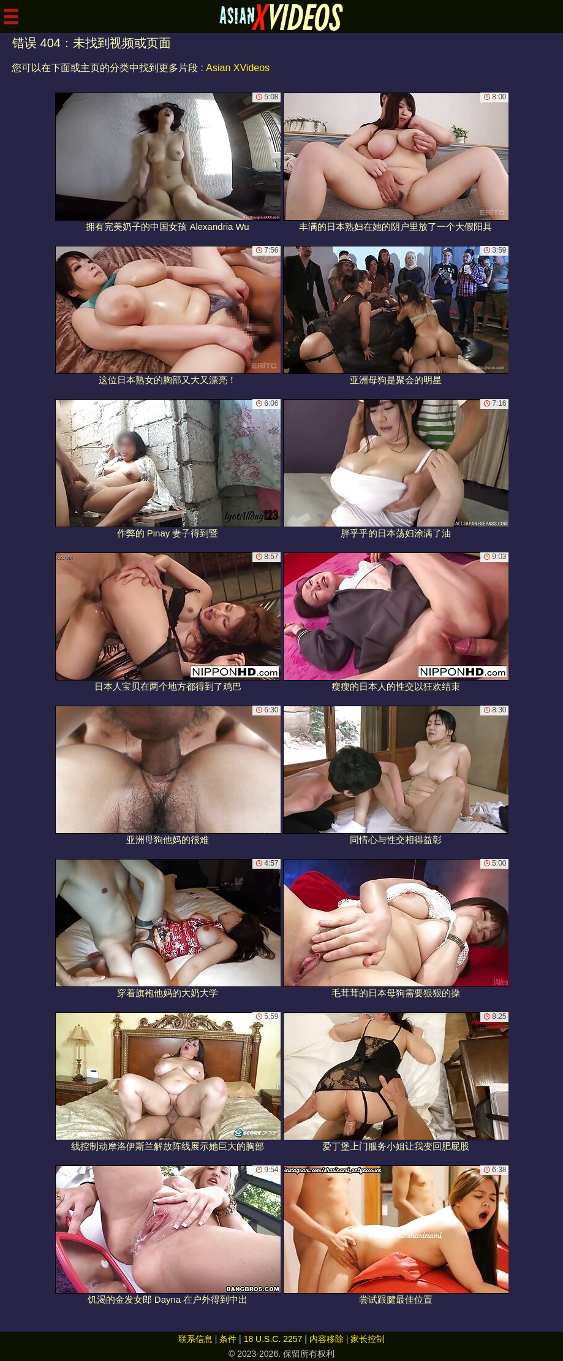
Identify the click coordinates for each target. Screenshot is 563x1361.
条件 (227, 1339)
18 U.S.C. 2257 (273, 1339)
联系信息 (195, 1339)
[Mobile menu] (11, 16)
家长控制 (367, 1339)
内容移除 (326, 1339)
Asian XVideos (238, 68)
